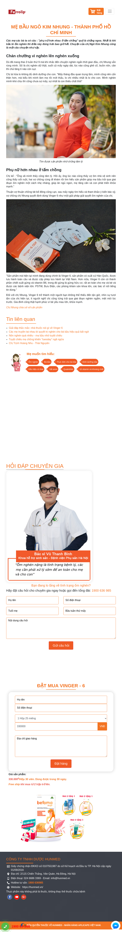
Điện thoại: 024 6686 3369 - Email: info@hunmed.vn (40, 878)
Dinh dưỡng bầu (89, 362)
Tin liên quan (20, 319)
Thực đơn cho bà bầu (66, 362)
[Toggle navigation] (109, 11)
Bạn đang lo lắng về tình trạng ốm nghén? (61, 585)
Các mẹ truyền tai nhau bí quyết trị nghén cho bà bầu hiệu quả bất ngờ (49, 331)
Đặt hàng (60, 763)
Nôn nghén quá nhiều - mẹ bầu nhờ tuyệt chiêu (35, 335)
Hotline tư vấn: (27, 882)
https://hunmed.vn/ (32, 887)
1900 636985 (15, 926)
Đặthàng (99, 11)
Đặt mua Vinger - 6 (61, 685)
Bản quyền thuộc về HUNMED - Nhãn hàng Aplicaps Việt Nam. (61, 925)
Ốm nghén (33, 362)
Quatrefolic (68, 369)
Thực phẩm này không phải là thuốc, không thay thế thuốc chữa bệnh (45, 891)
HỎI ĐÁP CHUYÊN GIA (35, 466)
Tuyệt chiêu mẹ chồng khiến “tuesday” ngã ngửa (36, 339)
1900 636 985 (101, 590)
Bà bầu (47, 362)
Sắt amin (53, 369)
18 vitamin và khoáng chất (91, 369)
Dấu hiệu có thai (35, 369)
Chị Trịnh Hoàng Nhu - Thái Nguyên (29, 343)
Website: (16, 887)
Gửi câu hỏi (61, 645)
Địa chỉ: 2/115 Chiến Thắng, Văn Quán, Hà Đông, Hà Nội (43, 873)
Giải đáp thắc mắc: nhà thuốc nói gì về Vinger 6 (36, 328)
